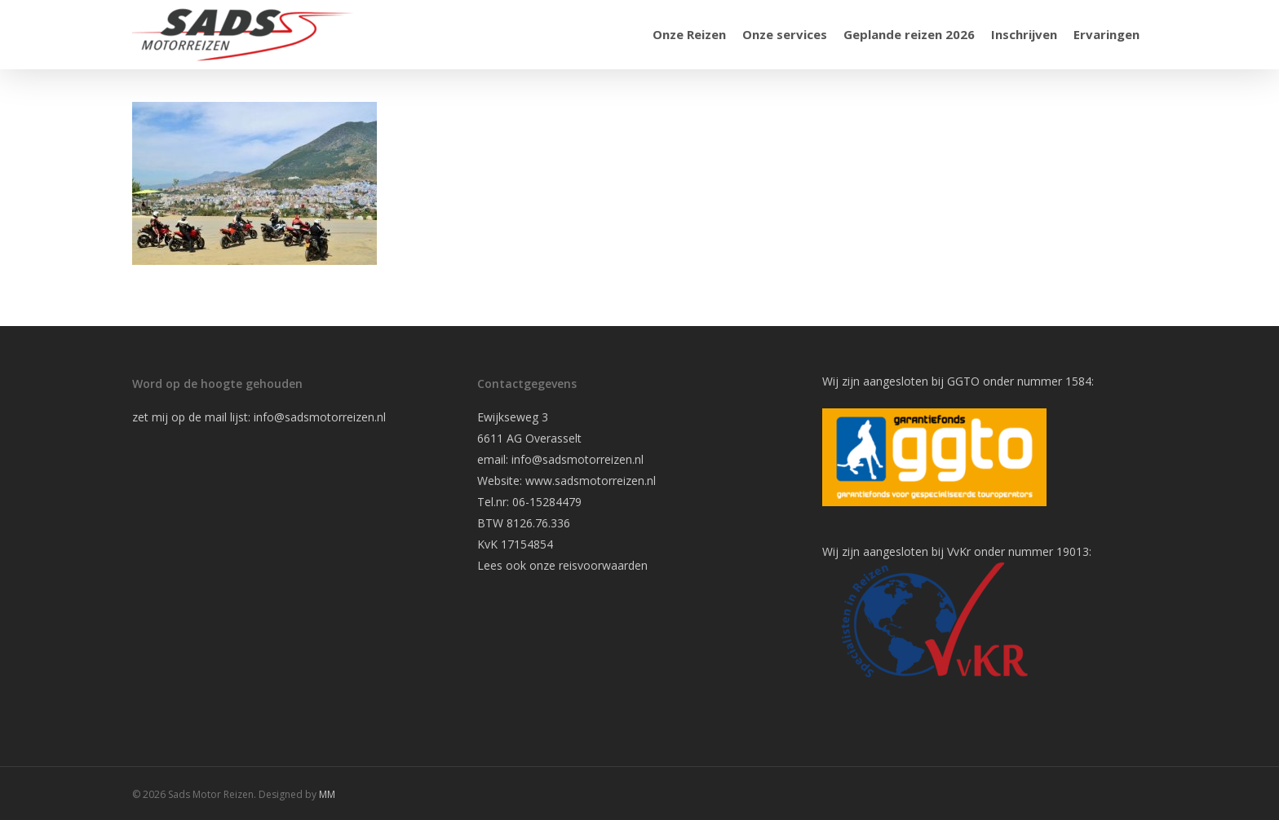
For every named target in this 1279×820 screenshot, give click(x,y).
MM (327, 794)
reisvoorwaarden (603, 565)
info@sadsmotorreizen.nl (321, 417)
